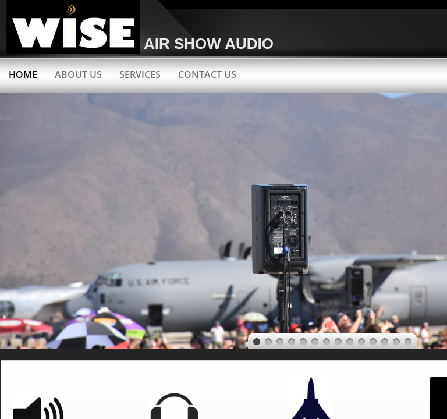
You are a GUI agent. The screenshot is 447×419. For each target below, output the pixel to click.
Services (140, 74)
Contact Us (207, 74)
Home (23, 74)
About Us (78, 74)
